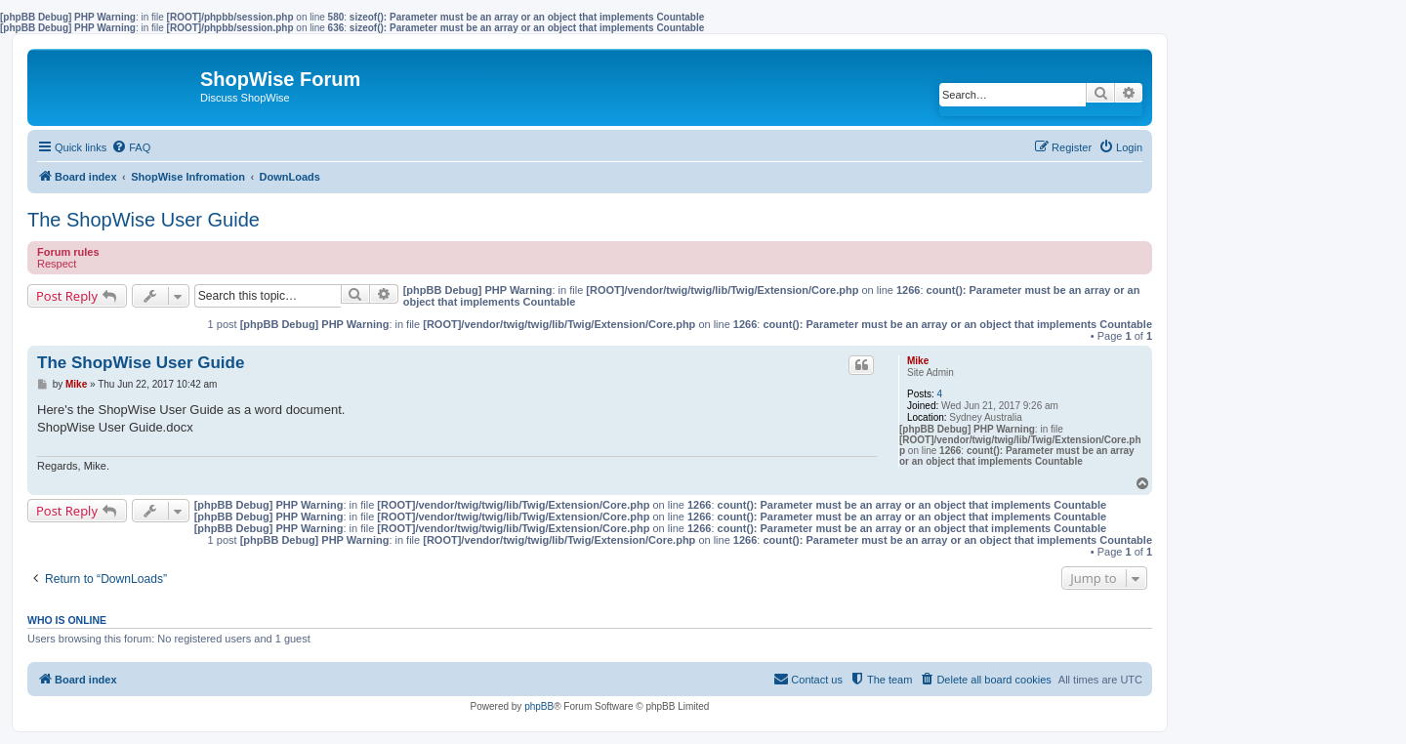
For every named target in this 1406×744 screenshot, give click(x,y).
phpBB (539, 706)
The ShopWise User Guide (143, 219)
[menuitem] (130, 147)
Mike (918, 360)
